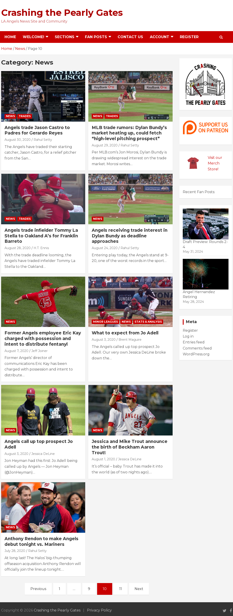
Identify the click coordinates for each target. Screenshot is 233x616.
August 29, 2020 (105, 145)
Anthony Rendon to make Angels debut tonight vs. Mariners (41, 541)
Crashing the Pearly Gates (62, 12)
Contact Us (130, 37)
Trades (25, 116)
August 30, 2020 (18, 140)
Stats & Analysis (148, 321)
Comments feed (197, 348)
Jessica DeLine (43, 454)
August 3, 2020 (104, 340)
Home (10, 37)
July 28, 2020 (15, 551)
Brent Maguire (130, 340)
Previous (38, 589)
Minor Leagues (105, 321)
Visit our (215, 157)
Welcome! (33, 37)
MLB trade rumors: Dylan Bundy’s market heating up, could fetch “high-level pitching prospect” (129, 133)
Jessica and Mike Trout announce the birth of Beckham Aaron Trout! (129, 447)
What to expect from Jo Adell (125, 333)
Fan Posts (96, 37)
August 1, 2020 (103, 459)
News (10, 116)
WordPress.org (196, 354)
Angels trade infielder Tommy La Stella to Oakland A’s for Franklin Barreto (41, 236)
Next (139, 589)
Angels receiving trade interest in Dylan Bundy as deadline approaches (129, 236)
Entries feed (194, 342)
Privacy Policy (99, 610)
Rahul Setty (43, 140)
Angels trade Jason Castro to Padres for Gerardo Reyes (37, 130)
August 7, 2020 (16, 351)
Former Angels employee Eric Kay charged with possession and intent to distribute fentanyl (43, 338)
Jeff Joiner (39, 351)
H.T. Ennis (41, 248)
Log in (188, 336)
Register (189, 37)
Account (159, 37)
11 (120, 589)
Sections (64, 37)
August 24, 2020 (105, 248)
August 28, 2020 (18, 248)
